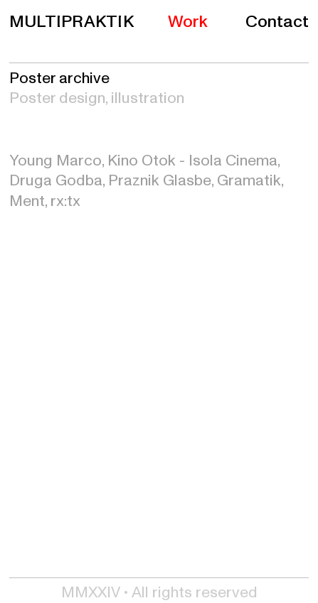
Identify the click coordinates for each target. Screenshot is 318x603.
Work (188, 21)
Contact (277, 21)
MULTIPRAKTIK (71, 22)
